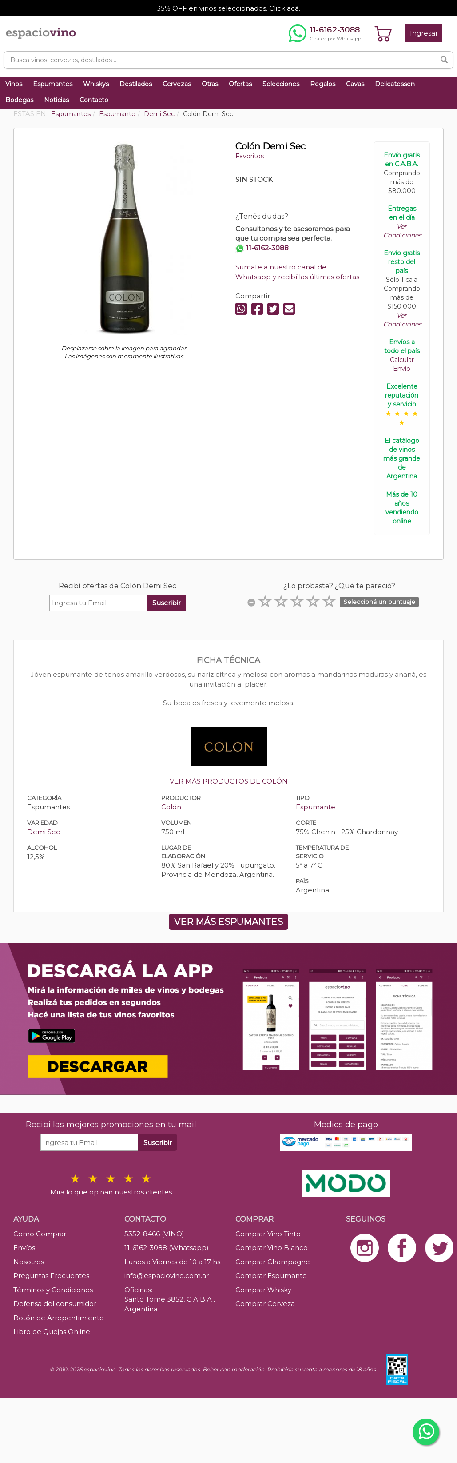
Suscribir (166, 603)
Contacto (93, 100)
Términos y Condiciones (53, 1290)
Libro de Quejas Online (51, 1331)
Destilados (135, 84)
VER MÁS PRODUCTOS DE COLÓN (229, 781)
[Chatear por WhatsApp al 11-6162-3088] (325, 33)
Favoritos (249, 156)
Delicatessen (395, 84)
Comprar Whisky (263, 1290)
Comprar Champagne (272, 1262)
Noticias (56, 100)
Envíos (24, 1247)
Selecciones (280, 84)
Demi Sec (43, 832)
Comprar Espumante (271, 1275)
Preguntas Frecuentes (51, 1275)
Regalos (322, 84)
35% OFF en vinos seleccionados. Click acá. (228, 8)
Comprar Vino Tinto (268, 1234)
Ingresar (424, 33)
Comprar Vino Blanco (271, 1247)
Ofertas (240, 84)
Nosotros (28, 1262)
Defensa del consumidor (54, 1303)
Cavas (355, 84)
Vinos (13, 84)
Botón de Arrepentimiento (58, 1318)
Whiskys (96, 84)
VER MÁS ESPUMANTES (228, 921)
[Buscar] (444, 60)
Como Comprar (39, 1234)
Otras (210, 84)
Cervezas (177, 84)
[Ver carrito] (383, 33)
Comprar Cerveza (265, 1303)
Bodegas (19, 100)
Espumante (315, 807)
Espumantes (52, 84)
